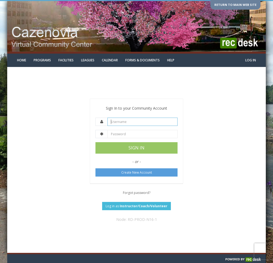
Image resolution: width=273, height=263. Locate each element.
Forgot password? (136, 192)
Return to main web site (235, 5)
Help (170, 60)
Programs (42, 60)
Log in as (136, 206)
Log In (250, 60)
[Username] (142, 122)
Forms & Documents (142, 60)
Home (21, 60)
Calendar (110, 60)
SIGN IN (136, 148)
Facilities (66, 60)
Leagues (87, 60)
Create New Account (136, 172)
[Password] (142, 134)
